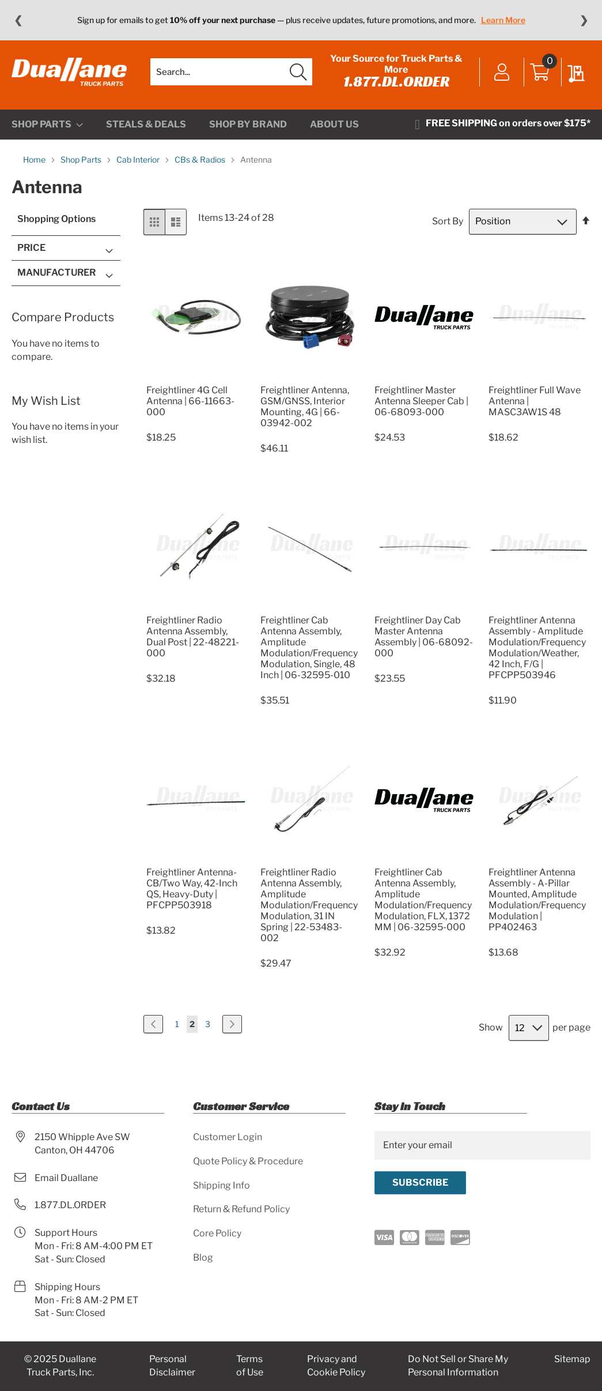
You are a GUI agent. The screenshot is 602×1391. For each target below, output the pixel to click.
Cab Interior (138, 159)
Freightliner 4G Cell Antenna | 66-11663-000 (190, 401)
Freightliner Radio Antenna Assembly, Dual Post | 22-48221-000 (192, 637)
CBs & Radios (201, 159)
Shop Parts (81, 159)
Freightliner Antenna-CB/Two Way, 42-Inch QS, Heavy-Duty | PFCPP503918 (191, 889)
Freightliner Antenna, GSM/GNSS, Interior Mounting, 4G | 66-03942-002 (304, 406)
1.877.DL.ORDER (396, 81)
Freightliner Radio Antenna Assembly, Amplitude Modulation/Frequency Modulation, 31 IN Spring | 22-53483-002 (309, 905)
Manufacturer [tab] (56, 272)
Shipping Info (221, 1185)
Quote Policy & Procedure (248, 1161)
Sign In (502, 73)
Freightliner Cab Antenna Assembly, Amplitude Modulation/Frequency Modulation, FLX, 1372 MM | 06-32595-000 (423, 900)
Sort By (447, 221)
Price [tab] (31, 247)
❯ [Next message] (584, 20)
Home (35, 159)
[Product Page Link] (195, 376)
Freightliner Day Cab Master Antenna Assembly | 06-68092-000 (423, 637)
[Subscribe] (420, 1182)
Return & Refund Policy (241, 1209)
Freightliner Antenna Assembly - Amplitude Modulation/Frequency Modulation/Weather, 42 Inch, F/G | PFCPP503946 (537, 648)
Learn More (503, 20)
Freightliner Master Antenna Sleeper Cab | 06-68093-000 (421, 401)
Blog (203, 1257)
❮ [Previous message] (18, 20)
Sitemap (572, 1359)
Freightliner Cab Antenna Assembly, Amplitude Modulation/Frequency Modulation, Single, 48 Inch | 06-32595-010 (309, 648)
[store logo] (69, 72)
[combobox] (231, 72)
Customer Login (227, 1136)
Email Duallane (66, 1177)
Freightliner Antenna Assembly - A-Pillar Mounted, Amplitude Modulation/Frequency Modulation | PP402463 (537, 900)
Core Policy (217, 1233)
